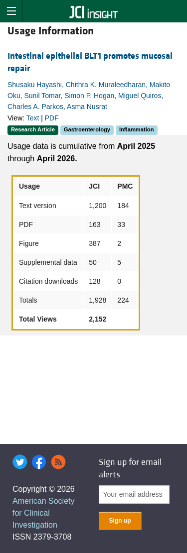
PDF (52, 118)
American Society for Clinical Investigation (43, 513)
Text (32, 118)
